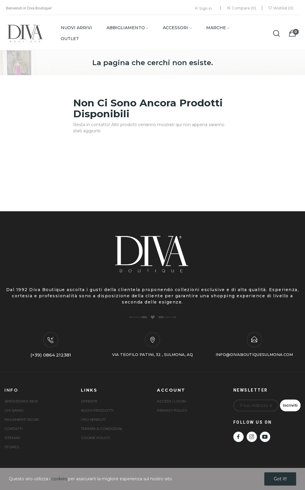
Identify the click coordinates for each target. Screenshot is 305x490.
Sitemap (12, 437)
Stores (11, 447)
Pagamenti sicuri (21, 419)
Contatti (13, 428)
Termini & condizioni (101, 428)
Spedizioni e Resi (20, 401)
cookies (59, 478)
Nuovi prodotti (97, 410)
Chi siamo (14, 410)
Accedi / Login (171, 401)
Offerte (89, 401)
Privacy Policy (172, 410)
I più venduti (93, 419)
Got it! (280, 478)
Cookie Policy (95, 437)
